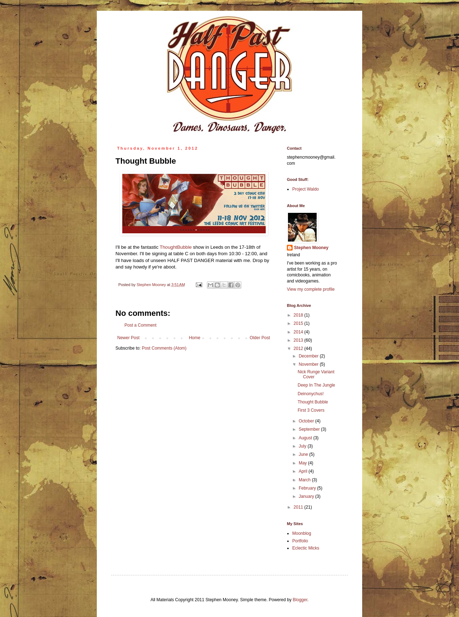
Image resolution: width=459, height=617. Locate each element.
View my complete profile (311, 289)
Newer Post (128, 337)
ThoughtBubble (175, 247)
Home (194, 337)
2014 (299, 332)
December (309, 356)
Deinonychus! (311, 393)
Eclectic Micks (305, 548)
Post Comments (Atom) (164, 348)
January (307, 496)
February (308, 488)
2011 (299, 507)
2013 (299, 340)
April (303, 471)
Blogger (300, 599)
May (303, 463)
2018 (299, 315)
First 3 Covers (311, 410)
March (305, 479)
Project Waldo (305, 189)
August (306, 437)
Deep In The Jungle (316, 385)
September (310, 429)
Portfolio (300, 540)
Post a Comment (140, 325)
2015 (299, 323)
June (304, 454)
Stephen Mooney (311, 247)
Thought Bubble (313, 402)
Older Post (260, 337)
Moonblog (301, 533)
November (309, 364)
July (303, 446)
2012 (299, 348)
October (307, 421)
